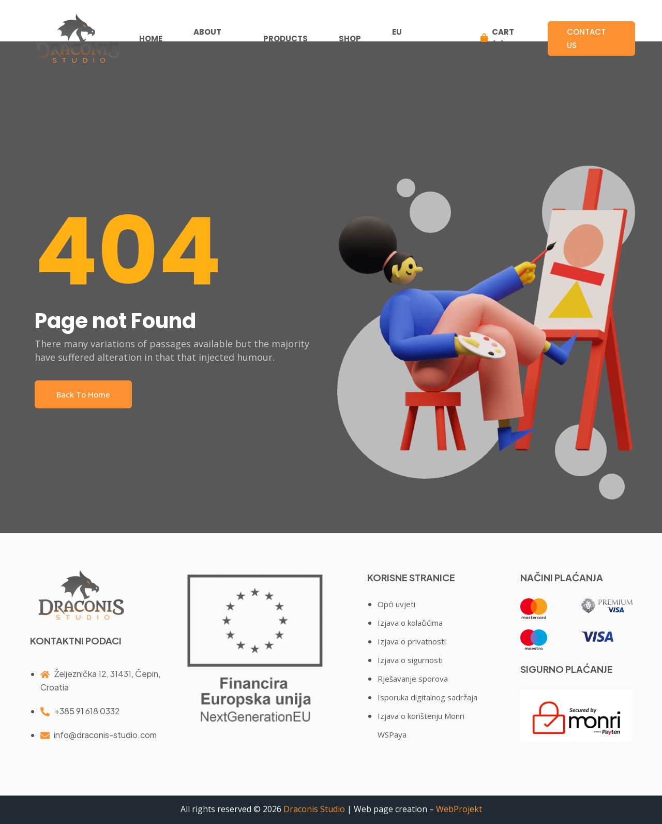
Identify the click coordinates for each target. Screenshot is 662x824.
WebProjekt (459, 809)
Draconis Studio (314, 809)
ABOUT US (208, 38)
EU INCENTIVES (417, 38)
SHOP (350, 38)
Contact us (590, 38)
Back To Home (83, 394)
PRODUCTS (286, 38)
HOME (151, 38)
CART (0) (498, 38)
